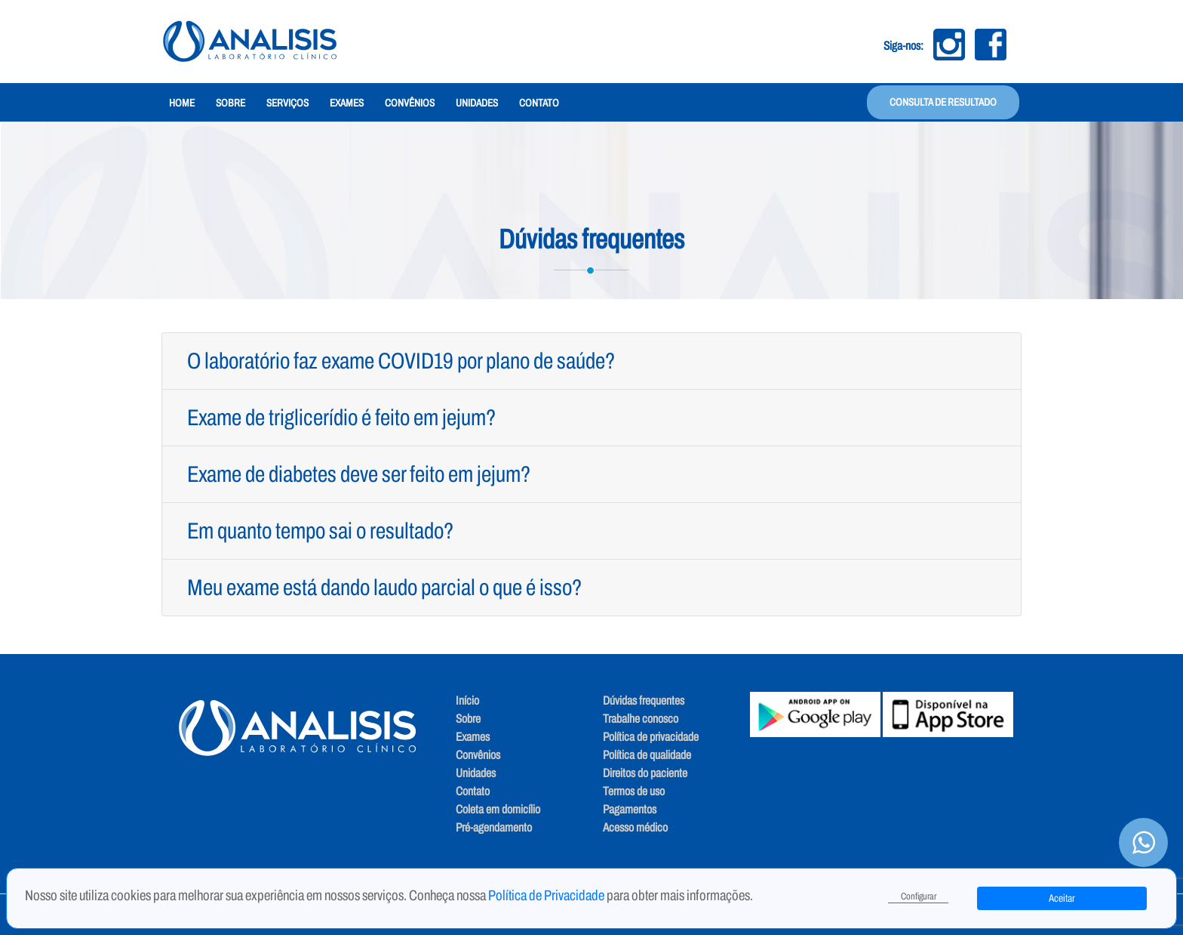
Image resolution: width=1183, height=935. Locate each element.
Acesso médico (635, 827)
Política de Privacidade (547, 895)
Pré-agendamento (494, 827)
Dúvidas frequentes (643, 700)
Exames (347, 103)
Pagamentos (629, 809)
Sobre (230, 103)
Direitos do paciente (645, 773)
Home (182, 103)
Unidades (477, 103)
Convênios (410, 103)
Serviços (287, 103)
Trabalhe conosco (640, 718)
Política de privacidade (651, 736)
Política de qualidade (647, 754)
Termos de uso (634, 791)
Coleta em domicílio (498, 809)
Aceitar (1062, 898)
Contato (539, 103)
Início (467, 700)
